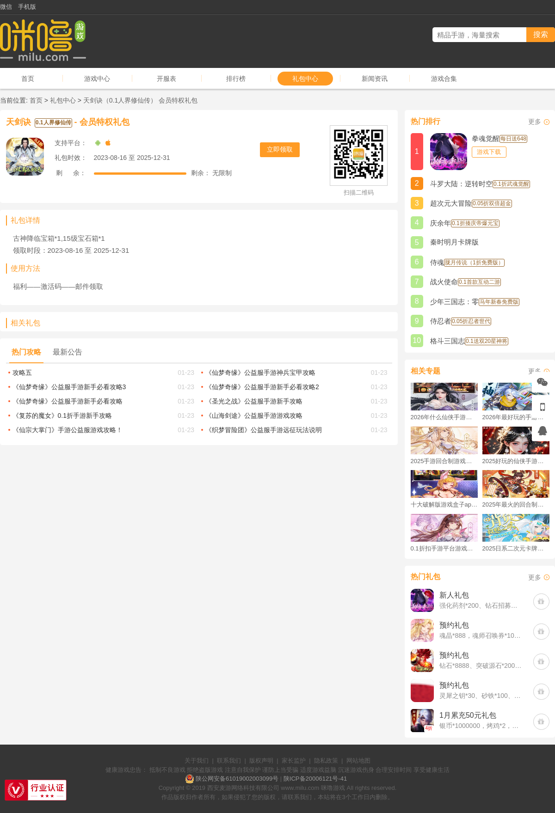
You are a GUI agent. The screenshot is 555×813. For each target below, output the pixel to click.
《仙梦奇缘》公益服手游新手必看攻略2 (262, 387)
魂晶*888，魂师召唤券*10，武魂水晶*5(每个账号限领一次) (481, 635)
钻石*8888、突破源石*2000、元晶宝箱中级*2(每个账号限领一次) (481, 665)
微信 (6, 6)
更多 (534, 121)
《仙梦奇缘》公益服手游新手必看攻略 (67, 401)
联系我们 (229, 760)
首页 (27, 78)
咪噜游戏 (333, 787)
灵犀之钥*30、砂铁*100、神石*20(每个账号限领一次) (481, 695)
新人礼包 (454, 595)
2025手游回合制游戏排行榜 (444, 461)
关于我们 (197, 760)
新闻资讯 (375, 78)
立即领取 (280, 149)
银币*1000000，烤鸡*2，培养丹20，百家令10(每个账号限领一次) (481, 725)
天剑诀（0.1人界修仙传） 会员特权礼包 (140, 100)
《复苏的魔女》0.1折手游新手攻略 (62, 415)
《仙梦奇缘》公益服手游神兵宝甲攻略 (260, 372)
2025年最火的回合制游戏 (515, 504)
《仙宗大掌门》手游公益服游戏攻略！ (67, 430)
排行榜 (236, 78)
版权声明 (261, 760)
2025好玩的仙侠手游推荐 (515, 461)
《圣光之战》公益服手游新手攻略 (253, 401)
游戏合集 (444, 78)
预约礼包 (454, 625)
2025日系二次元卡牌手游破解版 (515, 548)
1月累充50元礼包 (467, 715)
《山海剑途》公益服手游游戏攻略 (253, 415)
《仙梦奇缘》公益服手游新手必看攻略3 (69, 387)
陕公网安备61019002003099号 (237, 778)
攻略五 (22, 372)
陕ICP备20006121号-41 (315, 778)
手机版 (27, 6)
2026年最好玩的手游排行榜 (515, 417)
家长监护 (294, 760)
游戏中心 (97, 78)
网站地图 (358, 760)
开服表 (166, 78)
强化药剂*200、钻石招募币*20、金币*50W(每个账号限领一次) (481, 605)
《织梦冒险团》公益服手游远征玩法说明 (263, 430)
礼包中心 (305, 78)
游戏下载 (489, 151)
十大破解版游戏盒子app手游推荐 (444, 504)
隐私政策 (326, 760)
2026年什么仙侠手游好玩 (444, 417)
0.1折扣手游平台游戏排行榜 (444, 548)
